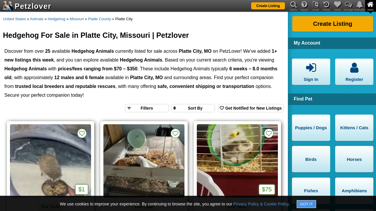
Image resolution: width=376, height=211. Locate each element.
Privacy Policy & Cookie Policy (260, 204)
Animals (36, 19)
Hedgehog (57, 19)
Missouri (77, 19)
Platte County (99, 19)
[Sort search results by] (193, 108)
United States (14, 19)
